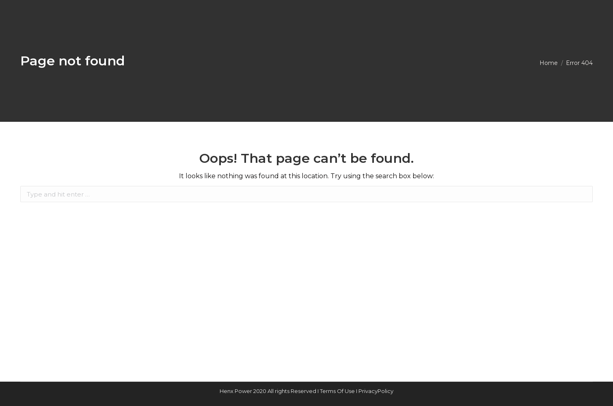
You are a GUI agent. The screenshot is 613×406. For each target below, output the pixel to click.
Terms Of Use (338, 391)
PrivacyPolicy (375, 391)
